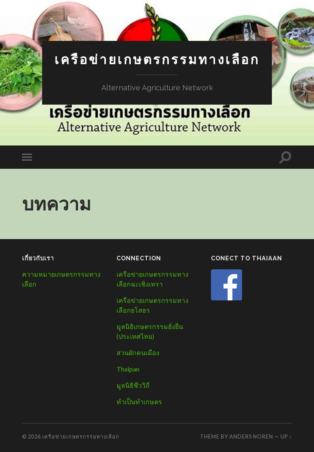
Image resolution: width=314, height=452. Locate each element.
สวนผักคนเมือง (138, 352)
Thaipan (128, 369)
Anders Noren (251, 436)
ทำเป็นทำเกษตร (139, 401)
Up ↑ (286, 436)
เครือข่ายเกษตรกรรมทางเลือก (157, 59)
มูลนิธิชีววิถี (133, 385)
